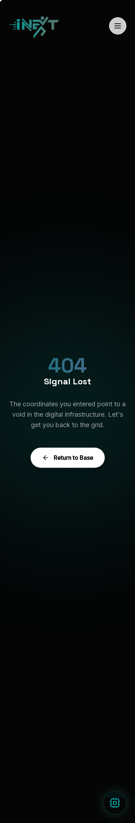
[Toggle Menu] (117, 26)
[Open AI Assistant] (114, 802)
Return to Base (67, 457)
